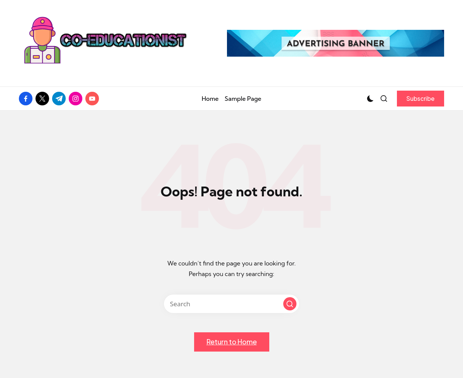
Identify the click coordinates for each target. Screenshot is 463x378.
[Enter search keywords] (231, 303)
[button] (420, 98)
